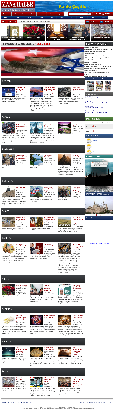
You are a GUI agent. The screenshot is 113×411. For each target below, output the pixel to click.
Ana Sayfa (82, 402)
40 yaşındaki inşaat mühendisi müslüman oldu (21, 156)
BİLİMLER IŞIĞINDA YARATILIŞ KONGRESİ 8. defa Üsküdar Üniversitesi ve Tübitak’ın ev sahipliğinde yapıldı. (14, 358)
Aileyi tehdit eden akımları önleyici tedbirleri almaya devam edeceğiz (49, 90)
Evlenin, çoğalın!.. (21, 285)
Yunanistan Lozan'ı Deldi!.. (49, 245)
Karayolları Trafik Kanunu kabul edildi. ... (97, 103)
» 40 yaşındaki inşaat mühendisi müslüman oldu (98, 49)
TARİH (7, 238)
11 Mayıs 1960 (89, 111)
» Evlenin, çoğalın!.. (90, 53)
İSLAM (7, 371)
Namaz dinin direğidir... (20, 378)
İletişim (100, 402)
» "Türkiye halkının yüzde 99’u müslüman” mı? (98, 66)
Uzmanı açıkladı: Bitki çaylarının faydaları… (78, 317)
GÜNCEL (8, 81)
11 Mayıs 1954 (89, 106)
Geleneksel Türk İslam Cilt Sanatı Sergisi (49, 219)
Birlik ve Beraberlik (76, 156)
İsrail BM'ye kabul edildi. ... (93, 98)
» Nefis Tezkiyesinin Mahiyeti (92, 64)
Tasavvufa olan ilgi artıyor (77, 124)
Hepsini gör (106, 194)
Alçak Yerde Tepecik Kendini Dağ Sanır (49, 189)
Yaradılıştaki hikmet (48, 156)
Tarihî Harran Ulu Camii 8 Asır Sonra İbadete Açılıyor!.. (78, 220)
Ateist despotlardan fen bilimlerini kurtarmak (21, 350)
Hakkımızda (89, 402)
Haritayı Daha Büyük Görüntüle (99, 243)
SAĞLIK (7, 309)
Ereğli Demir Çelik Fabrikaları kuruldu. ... (97, 112)
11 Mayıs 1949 (89, 96)
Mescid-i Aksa (20, 187)
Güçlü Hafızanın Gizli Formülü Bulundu (49, 317)
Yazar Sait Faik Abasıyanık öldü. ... (95, 107)
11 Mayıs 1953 (89, 101)
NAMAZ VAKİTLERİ (93, 157)
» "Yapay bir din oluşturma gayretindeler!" (96, 58)
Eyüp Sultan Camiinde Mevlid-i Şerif (77, 189)
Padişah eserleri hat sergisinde (21, 218)
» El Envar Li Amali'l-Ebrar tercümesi (95, 56)
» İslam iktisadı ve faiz (90, 70)
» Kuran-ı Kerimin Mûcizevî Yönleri (94, 51)
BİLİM (6, 341)
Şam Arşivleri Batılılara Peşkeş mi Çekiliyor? (78, 246)
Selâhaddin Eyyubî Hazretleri (21, 245)
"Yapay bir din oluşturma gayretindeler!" (21, 89)
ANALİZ (7, 117)
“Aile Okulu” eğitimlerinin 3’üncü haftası (77, 286)
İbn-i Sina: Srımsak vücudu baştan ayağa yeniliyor (21, 318)
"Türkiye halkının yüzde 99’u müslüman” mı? (21, 125)
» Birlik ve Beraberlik (90, 62)
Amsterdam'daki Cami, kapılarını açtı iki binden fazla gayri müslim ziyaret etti (78, 382)
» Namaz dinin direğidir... (91, 47)
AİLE (6, 279)
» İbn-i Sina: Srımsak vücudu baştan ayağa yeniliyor (96, 73)
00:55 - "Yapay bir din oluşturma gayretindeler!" (35, 21)
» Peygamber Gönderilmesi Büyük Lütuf (95, 68)
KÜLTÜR (8, 181)
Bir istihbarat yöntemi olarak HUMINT (49, 124)
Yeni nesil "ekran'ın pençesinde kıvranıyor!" (48, 287)
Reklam (105, 402)
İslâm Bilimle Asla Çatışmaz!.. (49, 348)
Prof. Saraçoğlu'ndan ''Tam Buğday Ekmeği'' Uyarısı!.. (77, 351)
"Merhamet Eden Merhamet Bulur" (49, 379)
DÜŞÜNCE (8, 149)
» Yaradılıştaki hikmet (90, 60)
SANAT (7, 211)
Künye (95, 402)
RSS (109, 402)
